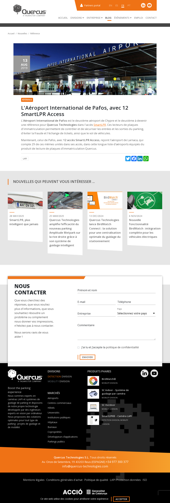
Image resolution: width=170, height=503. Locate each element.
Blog (108, 17)
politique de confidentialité (122, 350)
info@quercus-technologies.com (85, 466)
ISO (145, 480)
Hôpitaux (52, 422)
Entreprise (84, 316)
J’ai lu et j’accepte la (110, 350)
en (110, 5)
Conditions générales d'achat (64, 480)
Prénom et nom (87, 293)
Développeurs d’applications (63, 436)
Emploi (138, 17)
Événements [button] (122, 17)
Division (60, 376)
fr (122, 5)
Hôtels (51, 407)
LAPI (25, 158)
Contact (151, 17)
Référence (35, 33)
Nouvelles (22, 33)
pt (129, 5)
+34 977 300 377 (117, 462)
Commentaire (86, 328)
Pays (119, 312)
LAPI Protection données (125, 480)
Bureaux (52, 427)
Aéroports (53, 398)
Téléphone (124, 305)
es (116, 5)
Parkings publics (56, 441)
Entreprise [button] (95, 17)
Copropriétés (55, 431)
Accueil (63, 17)
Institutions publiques (59, 417)
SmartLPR (100, 125)
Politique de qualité (96, 480)
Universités (53, 412)
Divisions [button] (77, 17)
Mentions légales (33, 480)
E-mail (81, 305)
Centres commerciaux (59, 402)
